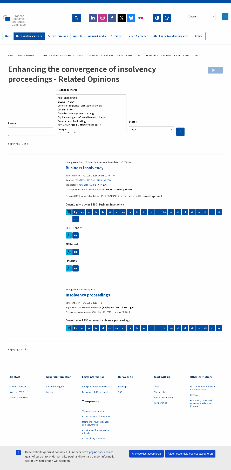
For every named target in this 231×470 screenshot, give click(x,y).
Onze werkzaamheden (29, 36)
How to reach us (18, 386)
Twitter (122, 18)
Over (8, 36)
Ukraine (198, 36)
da (96, 212)
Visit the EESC (17, 392)
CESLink (194, 395)
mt (171, 212)
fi (219, 212)
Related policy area (66, 90)
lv (151, 212)
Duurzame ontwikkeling (89, 121)
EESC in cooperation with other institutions (202, 388)
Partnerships (160, 403)
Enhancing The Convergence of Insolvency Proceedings (115, 55)
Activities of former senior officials (95, 432)
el (117, 212)
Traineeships (160, 392)
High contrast (157, 18)
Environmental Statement (95, 392)
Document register (55, 386)
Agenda (77, 36)
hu (164, 212)
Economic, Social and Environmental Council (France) (201, 403)
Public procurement (164, 397)
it (144, 212)
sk (205, 212)
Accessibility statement (94, 438)
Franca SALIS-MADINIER (93, 189)
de (102, 212)
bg (75, 212)
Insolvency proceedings (90, 295)
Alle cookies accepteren (146, 453)
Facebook (112, 18)
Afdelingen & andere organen (170, 36)
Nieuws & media (96, 36)
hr (137, 212)
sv (75, 219)
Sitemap (122, 386)
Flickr (141, 18)
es (82, 212)
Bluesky (131, 18)
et (109, 212)
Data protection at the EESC (96, 386)
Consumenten (89, 110)
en (123, 212)
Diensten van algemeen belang (89, 114)
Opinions (80, 55)
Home (10, 55)
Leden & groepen (138, 36)
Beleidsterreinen (58, 36)
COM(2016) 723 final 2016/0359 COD (93, 180)
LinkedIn (93, 18)
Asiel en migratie (89, 98)
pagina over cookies (101, 452)
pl (185, 212)
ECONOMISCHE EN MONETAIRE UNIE (89, 125)
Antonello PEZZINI (88, 185)
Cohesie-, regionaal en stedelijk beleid (89, 106)
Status (133, 122)
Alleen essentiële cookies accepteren (190, 453)
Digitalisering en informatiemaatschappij (89, 118)
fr (130, 212)
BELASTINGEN (89, 102)
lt (158, 212)
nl (178, 212)
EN (75, 235)
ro (198, 212)
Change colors (167, 18)
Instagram (102, 18)
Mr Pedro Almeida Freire (91, 307)
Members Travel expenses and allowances (96, 423)
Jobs (156, 386)
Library (49, 392)
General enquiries (19, 397)
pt (192, 212)
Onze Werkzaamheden (28, 55)
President (117, 36)
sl (212, 212)
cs (89, 212)
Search (12, 123)
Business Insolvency (86, 167)
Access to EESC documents (96, 416)
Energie (89, 129)
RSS (216, 71)
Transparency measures (94, 411)
